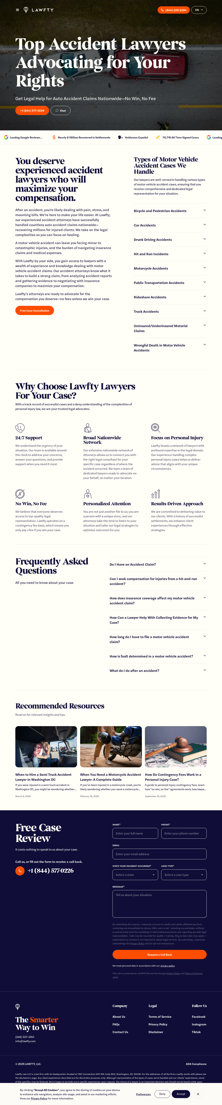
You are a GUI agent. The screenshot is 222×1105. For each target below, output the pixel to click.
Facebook (199, 1016)
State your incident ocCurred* (132, 866)
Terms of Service (160, 1016)
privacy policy (167, 965)
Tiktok (196, 1032)
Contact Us (120, 1032)
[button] (17, 10)
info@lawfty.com (25, 1041)
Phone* (165, 824)
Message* (119, 886)
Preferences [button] (143, 1094)
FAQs (116, 1024)
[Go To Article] (46, 762)
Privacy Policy (137, 943)
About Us (119, 1016)
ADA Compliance (196, 1064)
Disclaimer (156, 1032)
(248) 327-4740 (24, 1037)
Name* (117, 824)
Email (116, 845)
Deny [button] (162, 1094)
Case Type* (167, 866)
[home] (38, 10)
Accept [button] (181, 1094)
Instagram (199, 1024)
